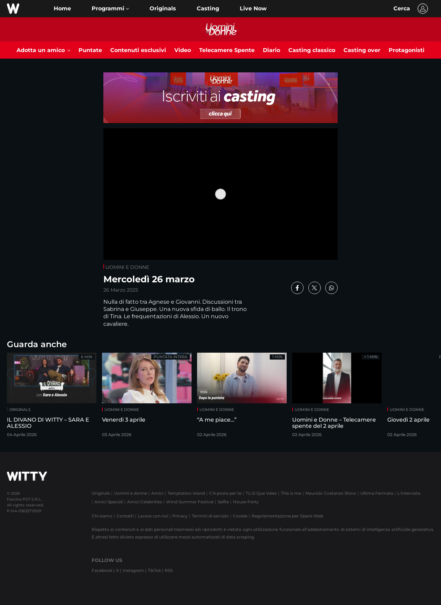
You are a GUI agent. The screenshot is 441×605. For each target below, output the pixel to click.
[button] (110, 8)
